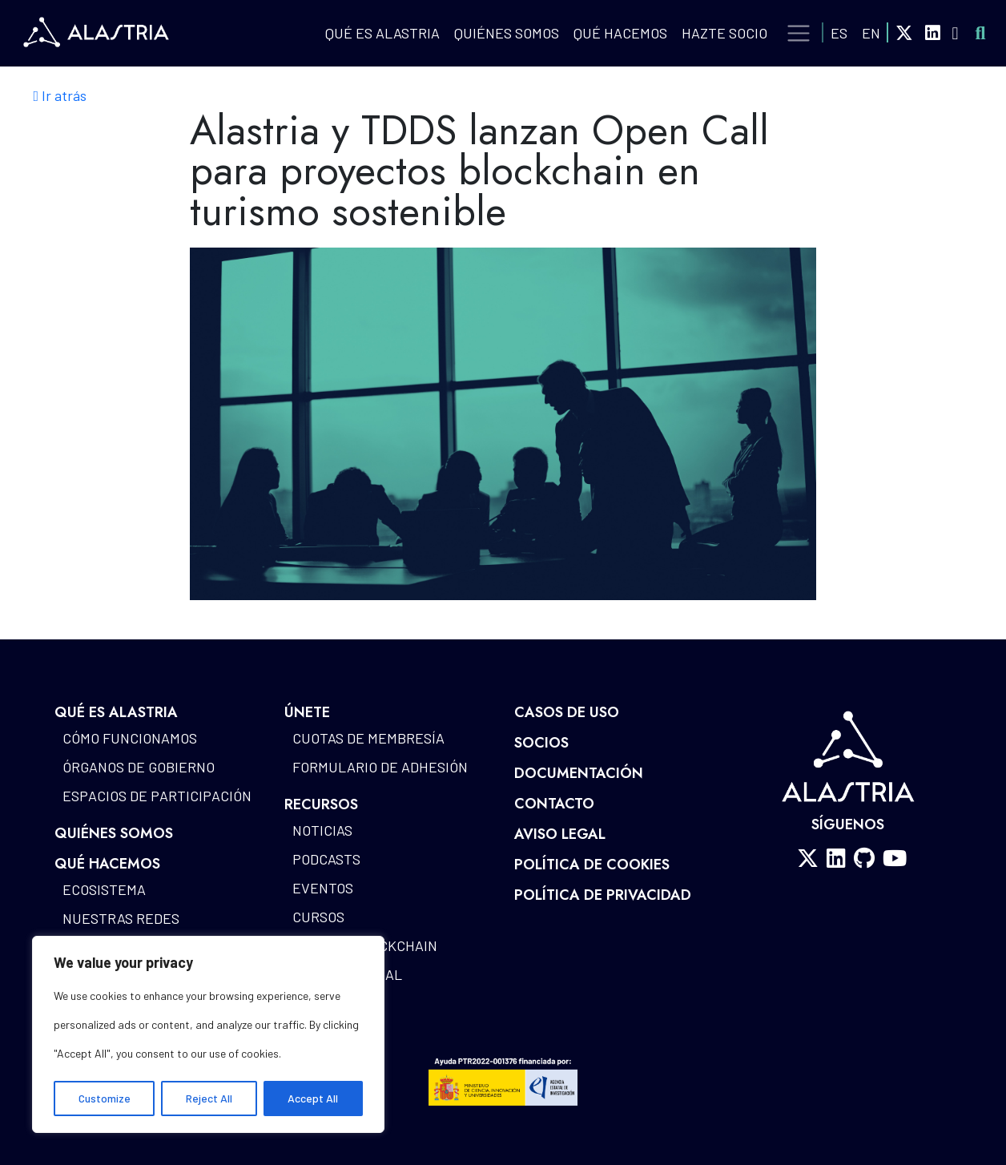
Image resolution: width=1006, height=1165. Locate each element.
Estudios (324, 1003)
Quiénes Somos (506, 33)
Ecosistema (104, 889)
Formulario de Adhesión (380, 767)
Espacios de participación (157, 795)
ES (839, 33)
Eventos (322, 888)
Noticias (322, 830)
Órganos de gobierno (138, 767)
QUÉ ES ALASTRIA (382, 33)
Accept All (313, 1098)
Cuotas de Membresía (368, 738)
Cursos (318, 916)
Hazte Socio (724, 33)
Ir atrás (60, 95)
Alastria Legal (347, 974)
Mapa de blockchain (364, 945)
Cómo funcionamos (129, 738)
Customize (104, 1098)
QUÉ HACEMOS (620, 33)
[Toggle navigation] (799, 33)
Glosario (324, 1032)
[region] (208, 1034)
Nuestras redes (120, 918)
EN (871, 33)
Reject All (209, 1098)
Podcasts (326, 859)
